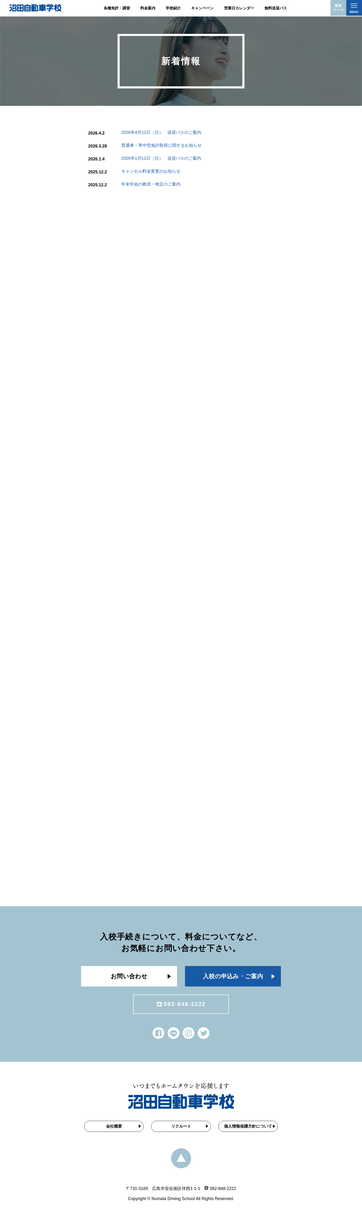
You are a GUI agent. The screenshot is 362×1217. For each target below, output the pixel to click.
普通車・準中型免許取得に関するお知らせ (161, 145)
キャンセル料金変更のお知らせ (148, 171)
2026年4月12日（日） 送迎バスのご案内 (161, 132)
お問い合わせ (129, 976)
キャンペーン (202, 8)
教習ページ (337, 8)
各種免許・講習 (117, 8)
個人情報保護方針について (250, 1128)
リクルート (181, 1128)
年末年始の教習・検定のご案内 (146, 184)
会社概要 (112, 1128)
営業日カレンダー (239, 8)
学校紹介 (173, 8)
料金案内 (147, 8)
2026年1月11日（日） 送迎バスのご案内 (161, 158)
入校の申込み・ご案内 (233, 976)
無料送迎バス (275, 8)
